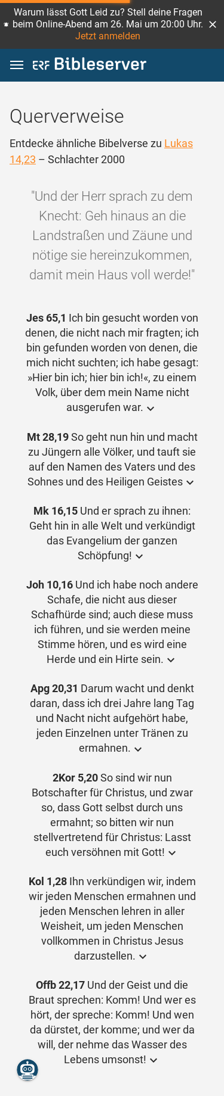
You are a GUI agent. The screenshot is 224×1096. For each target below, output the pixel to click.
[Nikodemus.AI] (27, 1070)
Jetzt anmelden (107, 36)
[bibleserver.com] (89, 66)
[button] (213, 24)
